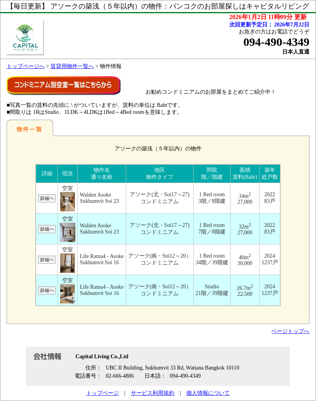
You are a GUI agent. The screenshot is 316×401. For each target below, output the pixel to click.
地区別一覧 (30, 127)
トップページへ (26, 66)
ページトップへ (290, 331)
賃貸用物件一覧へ (72, 66)
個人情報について (208, 393)
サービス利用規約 (152, 393)
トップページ (102, 393)
